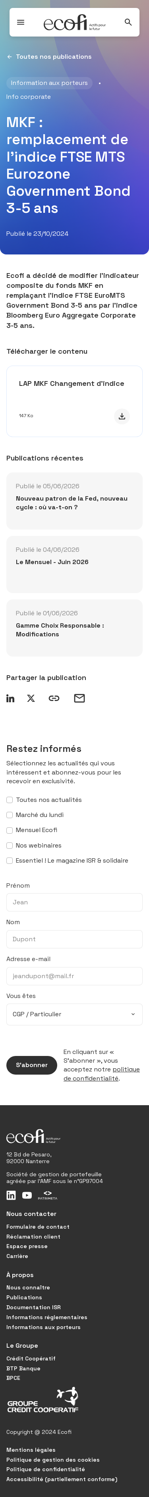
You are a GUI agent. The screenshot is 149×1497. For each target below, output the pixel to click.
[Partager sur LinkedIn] (10, 698)
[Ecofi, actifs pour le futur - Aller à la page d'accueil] (75, 22)
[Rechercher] (128, 22)
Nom (13, 922)
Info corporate (28, 96)
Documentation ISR (33, 1307)
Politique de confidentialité (45, 1469)
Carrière (17, 1256)
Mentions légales (31, 1449)
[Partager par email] (79, 698)
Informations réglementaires (46, 1317)
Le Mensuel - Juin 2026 (52, 562)
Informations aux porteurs (43, 1327)
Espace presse (27, 1246)
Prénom (18, 885)
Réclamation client (33, 1236)
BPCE (13, 1377)
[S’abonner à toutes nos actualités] (9, 800)
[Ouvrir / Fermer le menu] (20, 22)
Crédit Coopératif (31, 1358)
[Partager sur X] (31, 698)
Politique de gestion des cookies (53, 1459)
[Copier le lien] (54, 698)
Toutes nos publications (49, 56)
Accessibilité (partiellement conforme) (61, 1479)
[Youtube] (27, 1195)
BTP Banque (23, 1368)
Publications (24, 1297)
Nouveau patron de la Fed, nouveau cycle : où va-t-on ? (72, 502)
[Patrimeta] (47, 1195)
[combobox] (74, 1014)
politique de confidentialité (102, 1073)
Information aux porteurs (49, 83)
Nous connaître (28, 1287)
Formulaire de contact (38, 1226)
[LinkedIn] (11, 1195)
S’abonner (27, 1065)
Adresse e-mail (28, 959)
